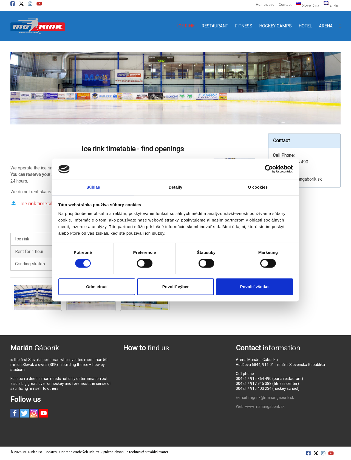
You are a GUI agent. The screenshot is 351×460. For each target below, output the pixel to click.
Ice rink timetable (39, 203)
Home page (265, 4)
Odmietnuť (96, 287)
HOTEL (305, 26)
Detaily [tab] (175, 187)
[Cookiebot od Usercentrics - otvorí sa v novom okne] (269, 169)
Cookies (50, 452)
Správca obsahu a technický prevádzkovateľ (134, 452)
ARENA (326, 26)
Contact (285, 4)
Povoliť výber (175, 287)
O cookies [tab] (258, 187)
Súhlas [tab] (93, 187)
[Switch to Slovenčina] (305, 5)
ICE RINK (186, 26)
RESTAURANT (215, 26)
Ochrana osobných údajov (79, 452)
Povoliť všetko (254, 287)
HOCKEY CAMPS (275, 26)
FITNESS (243, 26)
